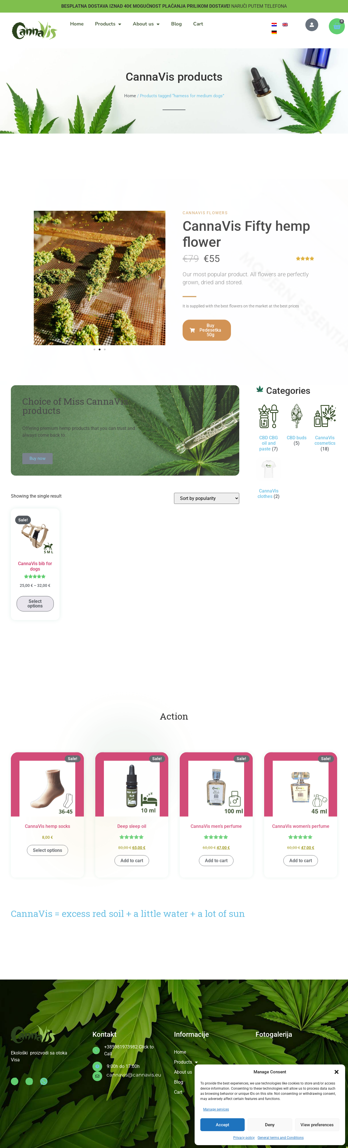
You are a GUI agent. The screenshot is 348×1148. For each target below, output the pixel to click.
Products (108, 24)
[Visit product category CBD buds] (296, 426)
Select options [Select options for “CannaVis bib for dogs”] (35, 604)
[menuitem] (274, 24)
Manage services (216, 1109)
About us (146, 24)
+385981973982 (121, 1047)
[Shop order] (206, 498)
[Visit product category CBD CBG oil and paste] (268, 429)
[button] (336, 1072)
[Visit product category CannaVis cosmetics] (325, 429)
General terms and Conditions (281, 1138)
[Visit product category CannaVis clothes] (268, 479)
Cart (198, 24)
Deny (269, 1124)
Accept (222, 1124)
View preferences (317, 1124)
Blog (176, 24)
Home (77, 24)
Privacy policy (244, 1138)
